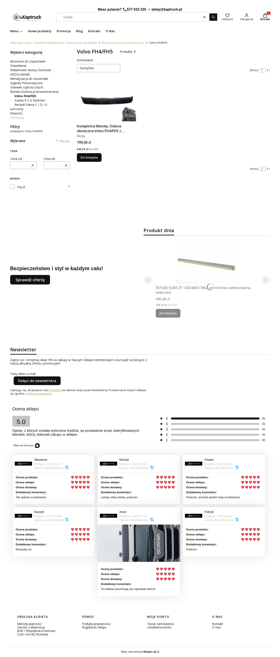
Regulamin (55, 390)
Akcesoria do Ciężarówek (27, 61)
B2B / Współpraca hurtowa (36, 631)
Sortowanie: (85, 60)
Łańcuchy (16, 109)
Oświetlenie (18, 66)
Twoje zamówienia (160, 624)
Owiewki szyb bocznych (26, 87)
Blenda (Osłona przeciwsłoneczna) (123, 43)
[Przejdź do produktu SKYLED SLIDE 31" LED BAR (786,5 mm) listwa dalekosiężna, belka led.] (206, 263)
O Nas (216, 627)
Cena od (16, 159)
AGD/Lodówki (20, 74)
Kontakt (217, 624)
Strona (254, 70)
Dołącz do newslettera (37, 380)
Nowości (16, 113)
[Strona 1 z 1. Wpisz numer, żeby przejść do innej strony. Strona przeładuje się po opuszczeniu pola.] (262, 70)
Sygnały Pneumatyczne (26, 83)
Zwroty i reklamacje (31, 627)
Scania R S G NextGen (30, 100)
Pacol (21, 187)
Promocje (17, 118)
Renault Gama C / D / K (31, 105)
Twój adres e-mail (23, 374)
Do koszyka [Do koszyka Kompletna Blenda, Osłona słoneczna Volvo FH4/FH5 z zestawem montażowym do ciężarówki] (89, 157)
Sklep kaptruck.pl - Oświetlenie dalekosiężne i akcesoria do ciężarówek (53, 43)
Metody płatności (29, 624)
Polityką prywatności (39, 393)
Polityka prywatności (96, 624)
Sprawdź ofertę (30, 279)
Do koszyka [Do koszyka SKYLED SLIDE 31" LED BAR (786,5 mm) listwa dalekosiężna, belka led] (168, 313)
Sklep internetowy (138, 652)
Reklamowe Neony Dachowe (30, 70)
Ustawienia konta (159, 627)
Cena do (49, 159)
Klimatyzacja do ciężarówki (29, 79)
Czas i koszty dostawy (32, 634)
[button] (213, 17)
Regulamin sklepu (94, 627)
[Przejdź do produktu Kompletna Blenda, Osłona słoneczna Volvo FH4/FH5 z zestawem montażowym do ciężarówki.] (107, 101)
